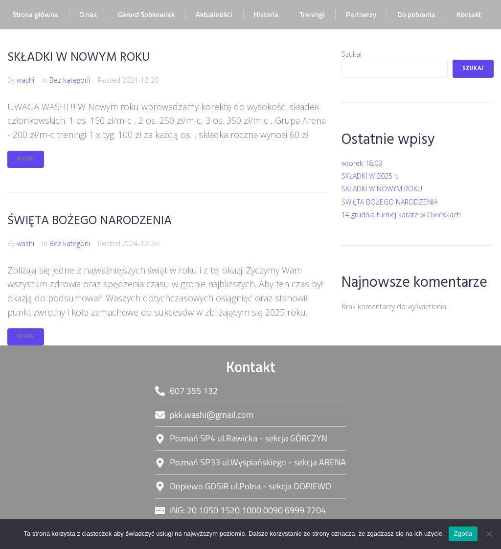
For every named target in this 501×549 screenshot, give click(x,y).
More (25, 159)
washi (25, 80)
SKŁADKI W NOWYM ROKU (78, 57)
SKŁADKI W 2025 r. (370, 176)
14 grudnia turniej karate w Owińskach (401, 214)
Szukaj (352, 54)
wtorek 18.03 (362, 163)
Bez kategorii (69, 80)
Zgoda (463, 533)
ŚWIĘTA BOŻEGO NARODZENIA (89, 221)
